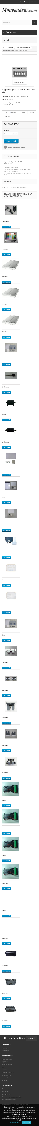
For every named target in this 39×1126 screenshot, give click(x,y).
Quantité (6, 130)
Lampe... (5, 800)
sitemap (4, 1080)
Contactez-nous (24, 1)
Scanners (5, 1048)
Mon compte (7, 1085)
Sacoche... (5, 966)
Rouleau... (5, 387)
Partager (13, 112)
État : (3, 99)
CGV (3, 1067)
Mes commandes (7, 1089)
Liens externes (6, 1075)
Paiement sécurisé (7, 1072)
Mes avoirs (5, 1091)
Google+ (23, 112)
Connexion (33, 1)
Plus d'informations (15, 1122)
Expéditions (5, 1062)
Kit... (3, 359)
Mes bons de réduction (9, 1099)
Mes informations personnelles (11, 1097)
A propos (4, 1070)
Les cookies (5, 1078)
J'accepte (26, 1122)
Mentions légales (7, 1064)
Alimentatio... (6, 221)
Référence (5, 96)
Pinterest (32, 112)
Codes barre (5, 1050)
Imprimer (8, 116)
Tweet (5, 112)
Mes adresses (6, 1094)
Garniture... (5, 662)
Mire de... (5, 249)
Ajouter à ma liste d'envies (16, 147)
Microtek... (5, 277)
